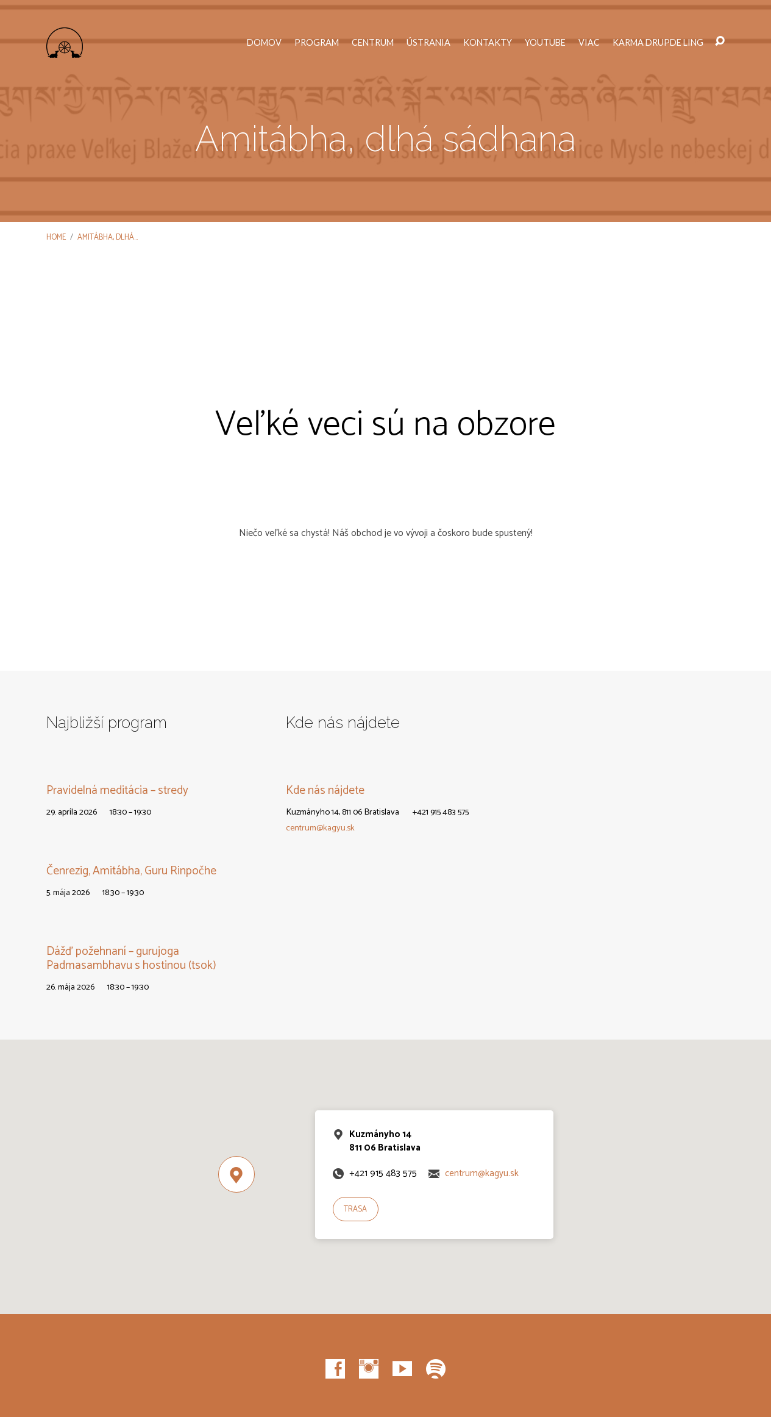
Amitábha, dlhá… (107, 237)
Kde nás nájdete (325, 790)
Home (56, 237)
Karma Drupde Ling (658, 42)
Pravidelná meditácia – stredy (117, 790)
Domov (264, 42)
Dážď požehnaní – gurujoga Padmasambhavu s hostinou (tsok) (131, 958)
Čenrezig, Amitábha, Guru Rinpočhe (131, 871)
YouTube (545, 42)
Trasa (355, 1209)
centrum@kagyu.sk (320, 828)
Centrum (373, 42)
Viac (589, 42)
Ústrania (428, 42)
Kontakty (487, 42)
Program (316, 42)
